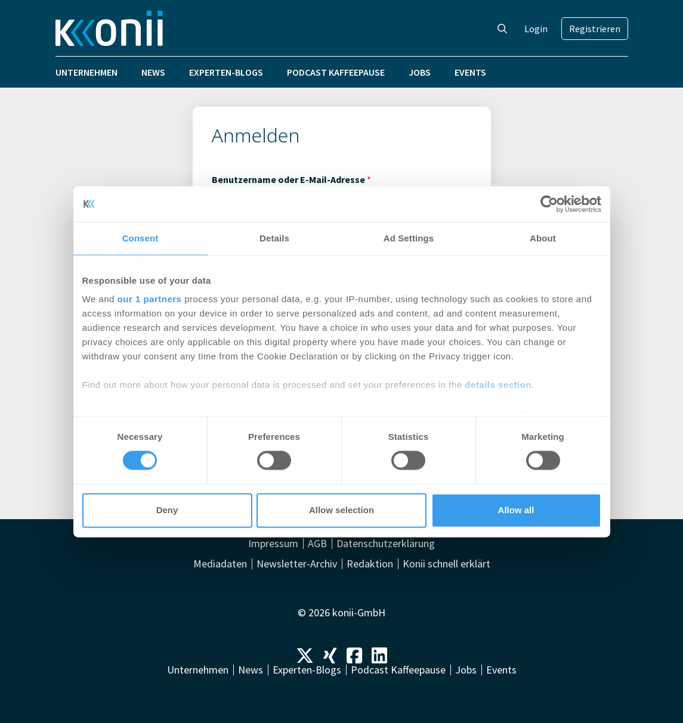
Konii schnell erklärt (446, 563)
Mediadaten (220, 563)
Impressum (273, 543)
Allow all (516, 510)
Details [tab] (274, 238)
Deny (167, 510)
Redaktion (370, 563)
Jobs (420, 72)
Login (536, 29)
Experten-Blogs (226, 72)
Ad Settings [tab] (409, 238)
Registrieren (594, 29)
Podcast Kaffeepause (336, 72)
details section (498, 385)
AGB (317, 543)
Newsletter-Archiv (296, 563)
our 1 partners (150, 299)
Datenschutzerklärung (385, 543)
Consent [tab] (140, 238)
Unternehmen (86, 72)
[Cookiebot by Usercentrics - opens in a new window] (549, 204)
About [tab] (543, 238)
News (153, 72)
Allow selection (341, 510)
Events (470, 72)
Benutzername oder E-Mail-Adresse (291, 179)
